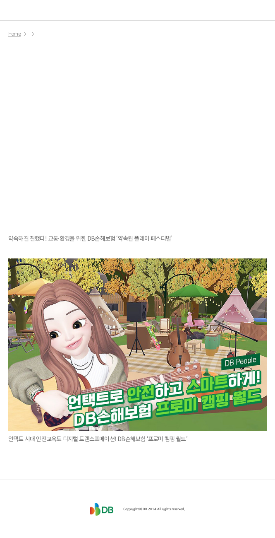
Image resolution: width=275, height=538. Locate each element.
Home (14, 33)
